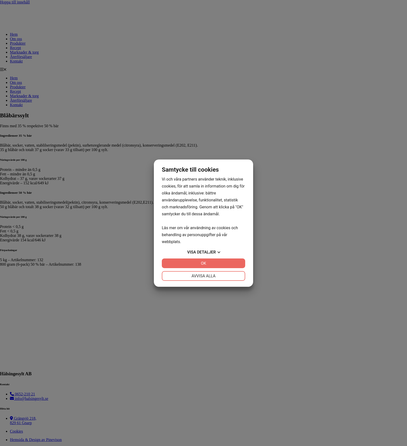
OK (203, 263)
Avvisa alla (204, 276)
